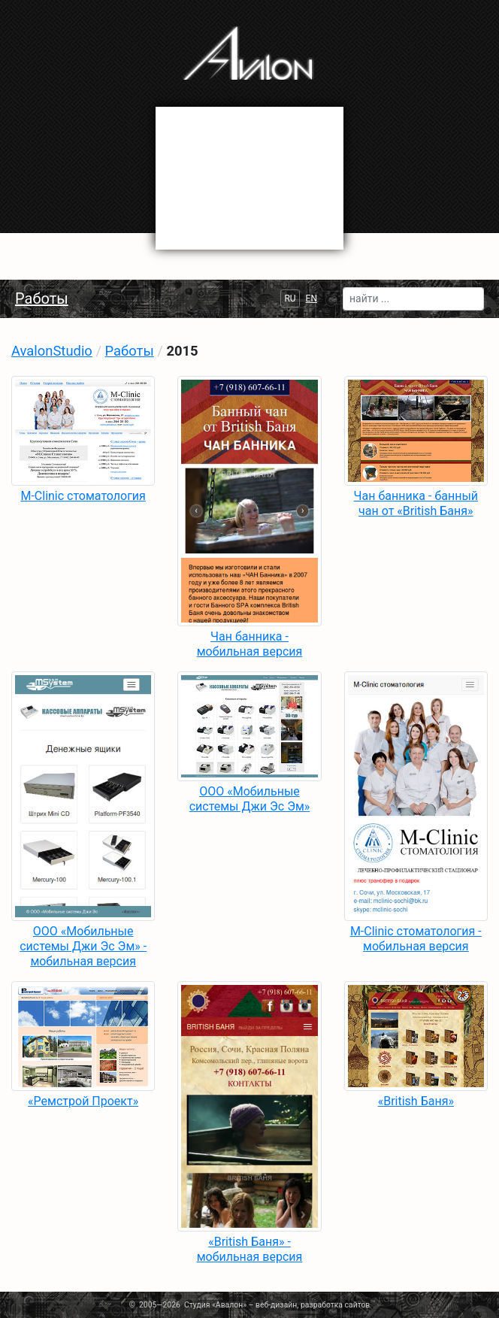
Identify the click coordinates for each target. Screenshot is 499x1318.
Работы (41, 298)
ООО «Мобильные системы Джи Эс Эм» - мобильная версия (83, 946)
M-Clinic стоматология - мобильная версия (416, 938)
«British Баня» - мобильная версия (250, 1249)
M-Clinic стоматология (82, 496)
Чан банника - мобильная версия (250, 644)
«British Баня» (416, 1101)
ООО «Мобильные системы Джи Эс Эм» (249, 799)
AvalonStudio (51, 351)
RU (289, 298)
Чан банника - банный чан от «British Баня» (416, 503)
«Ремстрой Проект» (83, 1101)
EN (311, 298)
